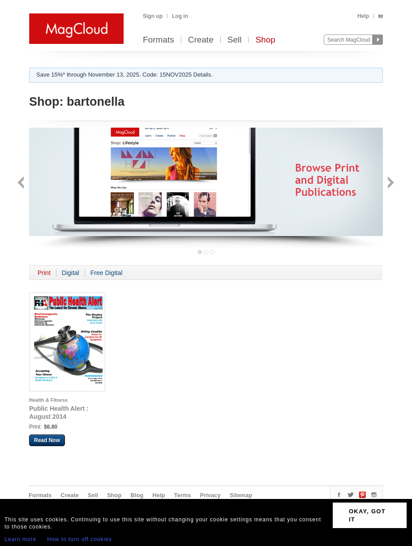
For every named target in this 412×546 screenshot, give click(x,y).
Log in (180, 16)
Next (390, 183)
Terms (182, 495)
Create (201, 40)
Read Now (47, 440)
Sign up (153, 16)
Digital (70, 272)
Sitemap (241, 495)
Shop (265, 40)
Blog (136, 495)
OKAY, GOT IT (367, 515)
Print (44, 272)
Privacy (210, 495)
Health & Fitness (48, 400)
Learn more (20, 539)
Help (363, 16)
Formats (158, 40)
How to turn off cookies (79, 539)
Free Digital (106, 272)
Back (21, 183)
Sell (234, 40)
